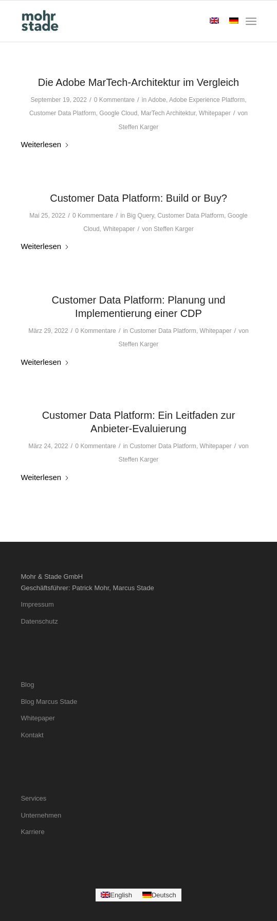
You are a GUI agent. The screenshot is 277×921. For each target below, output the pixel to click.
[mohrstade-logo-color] (115, 21)
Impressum (37, 604)
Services (33, 798)
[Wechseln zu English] (116, 895)
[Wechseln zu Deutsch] (159, 895)
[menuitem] (251, 21)
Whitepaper (215, 113)
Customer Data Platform (62, 113)
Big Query (140, 215)
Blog (27, 684)
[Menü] (251, 21)
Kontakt (32, 735)
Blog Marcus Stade (49, 701)
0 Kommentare (114, 99)
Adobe (157, 99)
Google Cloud (118, 113)
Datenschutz (39, 621)
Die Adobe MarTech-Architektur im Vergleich (138, 82)
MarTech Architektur (168, 113)
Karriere (32, 832)
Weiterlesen (45, 144)
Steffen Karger (139, 127)
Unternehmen (41, 815)
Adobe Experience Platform (207, 99)
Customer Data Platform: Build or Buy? (138, 198)
